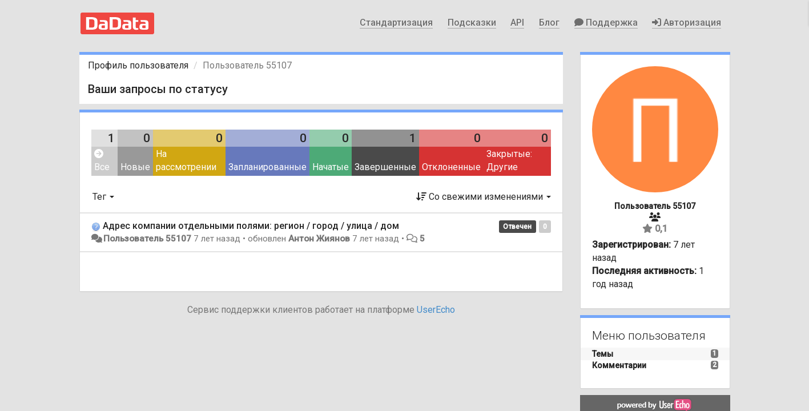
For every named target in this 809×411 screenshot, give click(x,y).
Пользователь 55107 (147, 238)
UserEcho (436, 309)
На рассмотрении (186, 160)
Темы (602, 353)
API (517, 22)
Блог (549, 22)
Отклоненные (451, 167)
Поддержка (606, 22)
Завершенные (385, 167)
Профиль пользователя (138, 65)
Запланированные (267, 167)
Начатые (330, 167)
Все (102, 160)
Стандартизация (396, 22)
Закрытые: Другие (509, 160)
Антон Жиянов (319, 238)
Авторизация (686, 22)
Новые (135, 167)
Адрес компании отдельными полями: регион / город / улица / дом (251, 225)
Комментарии (619, 365)
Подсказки (472, 22)
